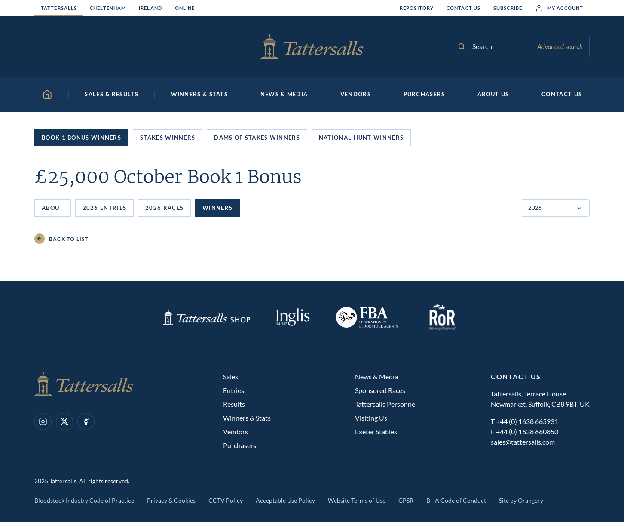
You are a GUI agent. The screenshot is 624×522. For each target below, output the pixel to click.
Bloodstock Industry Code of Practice (84, 500)
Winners (217, 207)
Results (234, 404)
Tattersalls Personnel (386, 404)
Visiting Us (371, 418)
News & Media (376, 376)
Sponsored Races (380, 390)
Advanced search (560, 46)
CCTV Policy (225, 500)
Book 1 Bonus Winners (81, 137)
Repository (417, 8)
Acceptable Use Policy (285, 500)
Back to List (61, 239)
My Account (559, 8)
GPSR (405, 500)
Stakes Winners (167, 137)
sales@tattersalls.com (523, 442)
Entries (233, 390)
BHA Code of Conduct (456, 500)
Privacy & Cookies (171, 500)
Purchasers (239, 445)
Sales (230, 376)
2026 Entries (105, 207)
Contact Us (463, 8)
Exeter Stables (376, 431)
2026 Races (164, 207)
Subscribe (507, 8)
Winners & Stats (247, 418)
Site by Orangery (521, 500)
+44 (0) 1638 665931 (527, 421)
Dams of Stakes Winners (257, 137)
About (53, 207)
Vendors (235, 431)
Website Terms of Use (356, 500)
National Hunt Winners (361, 137)
